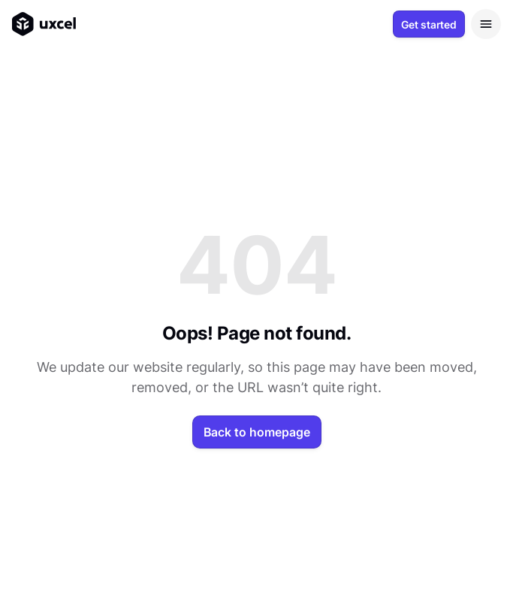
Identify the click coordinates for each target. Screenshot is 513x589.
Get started (429, 24)
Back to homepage (257, 431)
